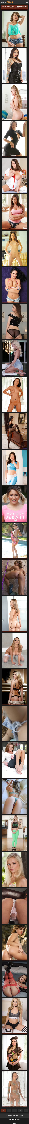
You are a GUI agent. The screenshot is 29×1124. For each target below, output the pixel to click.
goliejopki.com (18, 1115)
